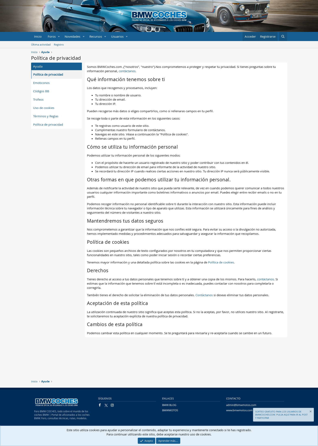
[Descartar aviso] (310, 412)
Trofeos (38, 99)
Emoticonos (41, 83)
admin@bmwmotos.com (241, 405)
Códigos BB (41, 91)
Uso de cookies (43, 108)
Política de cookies (221, 262)
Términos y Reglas (45, 116)
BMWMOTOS (170, 410)
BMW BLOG (169, 405)
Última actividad (41, 44)
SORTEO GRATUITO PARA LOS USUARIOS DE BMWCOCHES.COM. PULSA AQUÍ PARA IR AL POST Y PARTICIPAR (281, 414)
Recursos (95, 36)
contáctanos (127, 71)
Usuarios (117, 36)
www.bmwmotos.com (239, 410)
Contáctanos (204, 295)
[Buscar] (283, 36)
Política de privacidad (48, 74)
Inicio (38, 36)
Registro (59, 44)
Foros (52, 36)
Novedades (72, 36)
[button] (59, 36)
